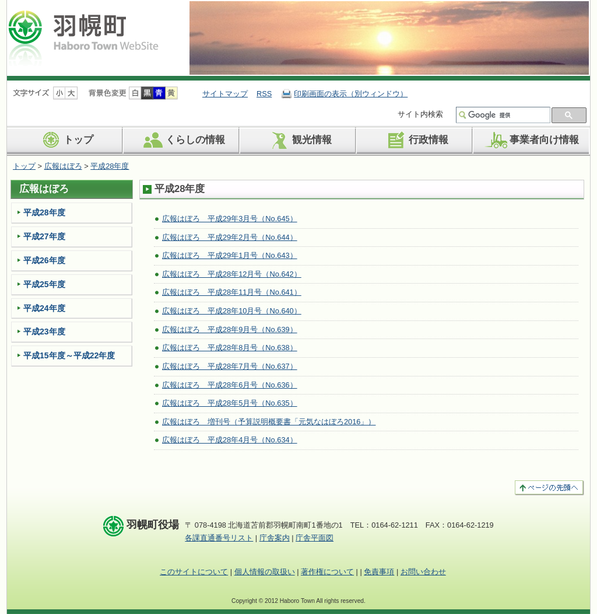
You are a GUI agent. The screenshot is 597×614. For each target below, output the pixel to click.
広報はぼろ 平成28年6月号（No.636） (229, 385)
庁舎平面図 (314, 537)
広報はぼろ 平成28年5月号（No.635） (229, 403)
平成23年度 (44, 331)
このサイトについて (194, 571)
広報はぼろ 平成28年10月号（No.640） (231, 310)
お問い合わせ (423, 571)
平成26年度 (44, 260)
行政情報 (415, 140)
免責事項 (379, 571)
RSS (264, 93)
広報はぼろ (63, 166)
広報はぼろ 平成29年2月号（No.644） (229, 237)
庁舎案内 (274, 537)
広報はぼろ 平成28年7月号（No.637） (229, 366)
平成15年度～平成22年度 (69, 355)
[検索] (507, 115)
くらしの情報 (182, 140)
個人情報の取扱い (264, 571)
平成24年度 (44, 308)
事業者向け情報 (531, 140)
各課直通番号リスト (219, 537)
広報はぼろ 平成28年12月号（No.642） (231, 274)
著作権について (327, 571)
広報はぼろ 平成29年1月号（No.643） (229, 255)
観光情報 (299, 140)
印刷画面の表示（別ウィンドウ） (351, 93)
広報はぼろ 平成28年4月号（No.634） (229, 439)
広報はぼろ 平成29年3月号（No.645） (229, 218)
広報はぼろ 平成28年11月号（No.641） (231, 292)
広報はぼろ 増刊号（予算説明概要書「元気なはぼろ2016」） (268, 421)
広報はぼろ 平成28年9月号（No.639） (229, 329)
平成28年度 (109, 166)
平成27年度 (44, 236)
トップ (65, 140)
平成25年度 (44, 284)
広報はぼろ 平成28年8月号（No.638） (229, 347)
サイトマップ (225, 93)
